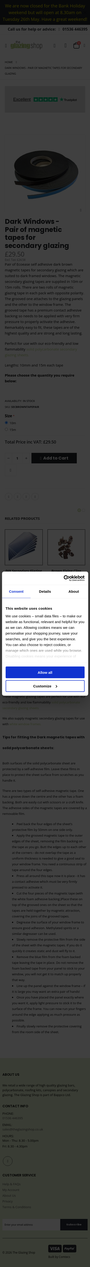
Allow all (45, 672)
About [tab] (73, 591)
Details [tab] (45, 591)
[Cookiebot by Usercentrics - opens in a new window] (64, 578)
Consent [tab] (16, 591)
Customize (45, 686)
